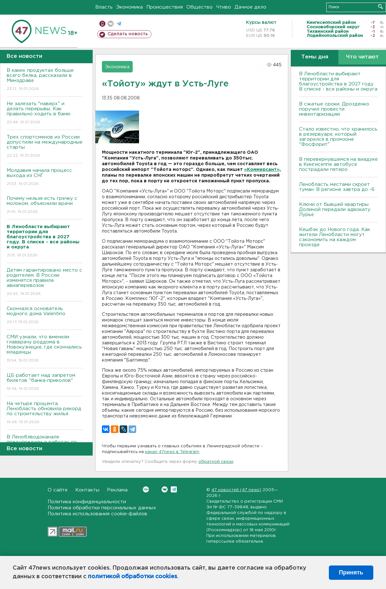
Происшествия (164, 7)
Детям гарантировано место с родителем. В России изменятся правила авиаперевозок (45, 282)
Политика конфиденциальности (87, 502)
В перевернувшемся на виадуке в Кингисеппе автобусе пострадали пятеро (338, 164)
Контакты (87, 490)
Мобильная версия (102, 24)
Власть (104, 7)
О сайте (58, 490)
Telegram (174, 489)
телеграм (119, 24)
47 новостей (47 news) (236, 490)
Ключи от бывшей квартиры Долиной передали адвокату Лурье (334, 209)
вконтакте (111, 24)
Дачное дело (250, 7)
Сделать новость (128, 34)
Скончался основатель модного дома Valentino (45, 316)
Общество (199, 7)
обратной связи (215, 462)
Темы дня (314, 57)
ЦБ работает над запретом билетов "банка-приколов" (45, 382)
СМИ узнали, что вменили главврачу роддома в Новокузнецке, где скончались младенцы (45, 349)
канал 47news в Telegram (172, 452)
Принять (351, 572)
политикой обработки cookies (132, 576)
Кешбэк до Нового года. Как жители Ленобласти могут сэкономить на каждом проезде (334, 237)
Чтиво (223, 7)
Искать (380, 6)
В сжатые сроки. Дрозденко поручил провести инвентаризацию (334, 109)
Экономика (129, 7)
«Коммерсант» (262, 170)
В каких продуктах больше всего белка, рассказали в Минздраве (45, 79)
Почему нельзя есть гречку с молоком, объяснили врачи (45, 205)
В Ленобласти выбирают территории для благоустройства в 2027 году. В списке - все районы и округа (338, 81)
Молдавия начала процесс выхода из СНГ (45, 177)
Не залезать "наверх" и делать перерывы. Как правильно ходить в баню (45, 113)
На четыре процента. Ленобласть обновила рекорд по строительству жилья (45, 413)
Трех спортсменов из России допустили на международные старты (45, 146)
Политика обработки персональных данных (102, 508)
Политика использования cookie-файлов (97, 514)
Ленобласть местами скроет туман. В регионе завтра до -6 (337, 187)
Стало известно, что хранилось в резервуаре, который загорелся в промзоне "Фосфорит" (338, 136)
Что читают (362, 57)
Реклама (117, 490)
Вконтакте (146, 489)
